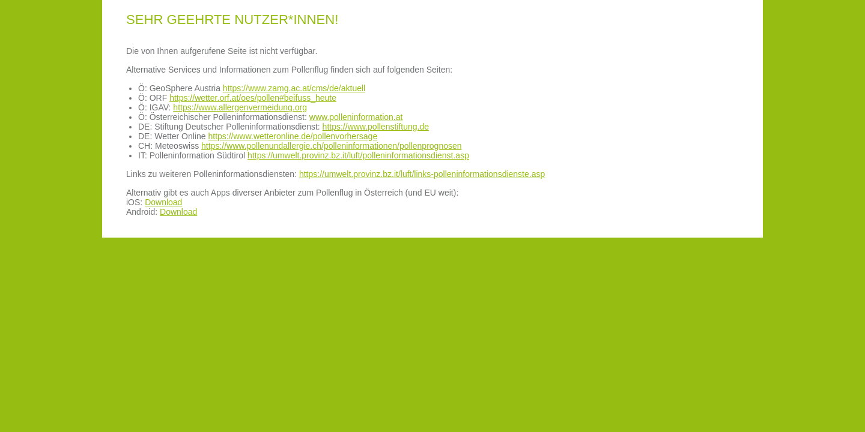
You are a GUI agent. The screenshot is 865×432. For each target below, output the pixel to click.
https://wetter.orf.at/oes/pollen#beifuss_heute (252, 98)
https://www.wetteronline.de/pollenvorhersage (292, 136)
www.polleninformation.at (356, 117)
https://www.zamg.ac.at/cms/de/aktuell (294, 88)
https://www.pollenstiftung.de (376, 126)
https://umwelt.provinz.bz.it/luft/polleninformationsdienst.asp (358, 155)
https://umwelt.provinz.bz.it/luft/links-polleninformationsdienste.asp (422, 174)
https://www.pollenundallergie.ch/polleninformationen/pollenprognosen (331, 146)
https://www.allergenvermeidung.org (240, 107)
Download (163, 202)
